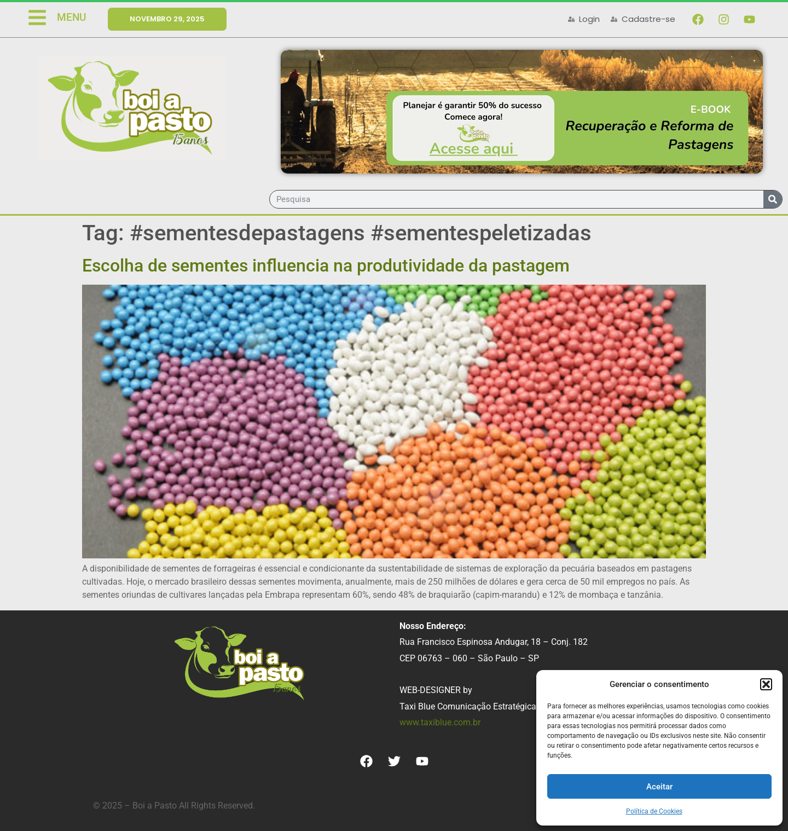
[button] (766, 684)
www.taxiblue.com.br (439, 722)
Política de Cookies (654, 811)
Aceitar (659, 787)
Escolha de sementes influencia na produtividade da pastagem (326, 265)
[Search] (772, 199)
